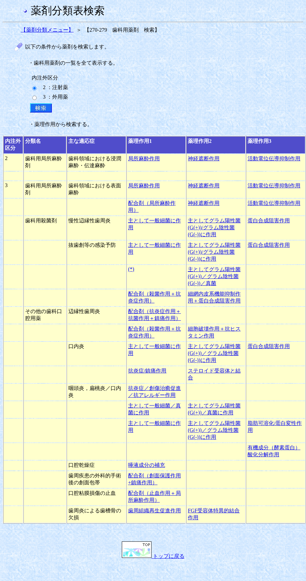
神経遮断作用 (204, 158)
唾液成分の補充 (146, 465)
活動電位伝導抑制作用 (274, 158)
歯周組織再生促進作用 (154, 510)
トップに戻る (153, 556)
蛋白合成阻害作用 (269, 220)
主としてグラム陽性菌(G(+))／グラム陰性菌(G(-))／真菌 (214, 276)
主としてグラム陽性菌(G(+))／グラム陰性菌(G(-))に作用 (214, 353)
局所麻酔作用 (144, 158)
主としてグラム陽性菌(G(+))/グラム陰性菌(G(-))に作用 (214, 227)
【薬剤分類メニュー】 (47, 30)
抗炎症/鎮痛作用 (147, 370)
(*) (131, 269)
